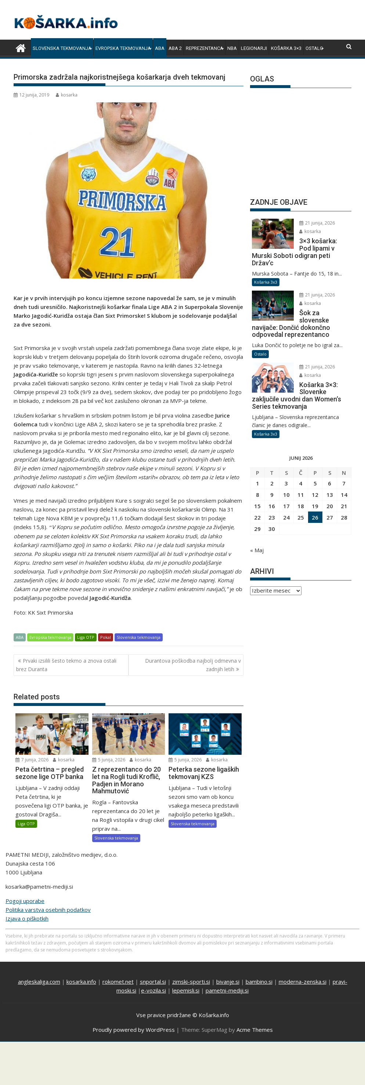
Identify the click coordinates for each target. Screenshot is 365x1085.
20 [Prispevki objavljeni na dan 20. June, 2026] (329, 506)
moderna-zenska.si (302, 981)
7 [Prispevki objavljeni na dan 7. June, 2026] (344, 483)
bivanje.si (227, 981)
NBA (232, 48)
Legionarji (254, 48)
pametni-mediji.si (227, 990)
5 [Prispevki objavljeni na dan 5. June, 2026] (315, 483)
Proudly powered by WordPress (134, 1029)
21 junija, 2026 (317, 223)
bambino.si (259, 981)
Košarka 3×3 (286, 48)
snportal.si (153, 981)
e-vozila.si (153, 990)
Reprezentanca (204, 48)
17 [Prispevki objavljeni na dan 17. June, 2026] (286, 506)
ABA (160, 48)
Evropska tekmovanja (123, 48)
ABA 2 (175, 48)
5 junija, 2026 (108, 760)
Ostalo (314, 48)
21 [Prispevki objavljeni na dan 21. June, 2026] (344, 506)
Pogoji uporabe (25, 900)
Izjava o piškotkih (27, 918)
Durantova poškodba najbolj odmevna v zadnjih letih (193, 664)
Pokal (105, 637)
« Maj (257, 550)
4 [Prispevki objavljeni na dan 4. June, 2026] (300, 483)
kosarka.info (81, 981)
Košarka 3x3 (265, 282)
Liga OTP (85, 637)
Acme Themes (254, 1029)
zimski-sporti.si (191, 981)
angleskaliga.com (39, 981)
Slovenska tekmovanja (62, 48)
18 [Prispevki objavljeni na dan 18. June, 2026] (300, 506)
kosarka (66, 95)
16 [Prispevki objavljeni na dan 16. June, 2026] (271, 506)
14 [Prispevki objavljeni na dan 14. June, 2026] (344, 494)
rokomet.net (118, 981)
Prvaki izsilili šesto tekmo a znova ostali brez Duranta (66, 664)
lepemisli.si (185, 990)
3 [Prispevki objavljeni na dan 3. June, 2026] (286, 483)
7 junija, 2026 (31, 760)
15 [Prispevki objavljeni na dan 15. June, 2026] (257, 506)
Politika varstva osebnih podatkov (48, 909)
